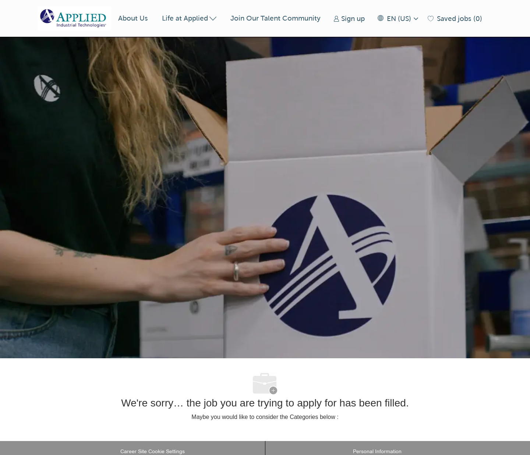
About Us (133, 18)
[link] (349, 18)
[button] (397, 18)
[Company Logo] (74, 18)
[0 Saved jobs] (455, 18)
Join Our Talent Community (275, 18)
